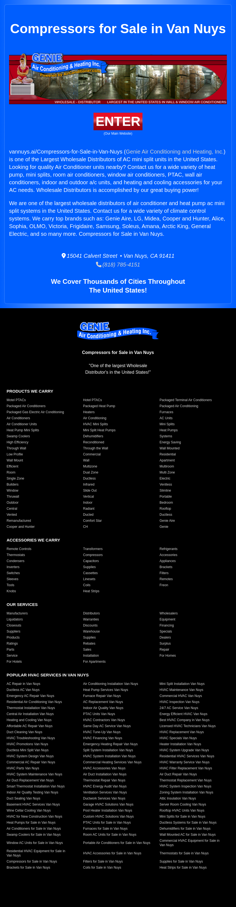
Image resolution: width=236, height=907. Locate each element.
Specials (166, 631)
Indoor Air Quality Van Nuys (103, 708)
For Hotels (14, 662)
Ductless (89, 478)
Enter (118, 121)
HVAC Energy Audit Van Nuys (105, 786)
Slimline (165, 490)
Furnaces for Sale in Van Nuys (105, 829)
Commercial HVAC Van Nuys (181, 696)
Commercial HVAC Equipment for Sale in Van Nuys (189, 843)
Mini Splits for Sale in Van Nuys (182, 816)
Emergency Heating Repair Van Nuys (110, 744)
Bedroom (166, 502)
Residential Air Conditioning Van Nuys (34, 702)
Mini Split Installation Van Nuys (182, 684)
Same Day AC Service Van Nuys (107, 726)
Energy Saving (170, 442)
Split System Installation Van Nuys (108, 750)
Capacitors (91, 561)
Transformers (93, 549)
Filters (164, 573)
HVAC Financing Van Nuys (102, 738)
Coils (86, 585)
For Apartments (94, 662)
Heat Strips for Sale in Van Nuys (183, 867)
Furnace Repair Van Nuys (102, 696)
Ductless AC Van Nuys (23, 690)
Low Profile (15, 454)
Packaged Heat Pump (99, 406)
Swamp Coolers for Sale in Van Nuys (34, 835)
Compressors (93, 555)
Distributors (91, 613)
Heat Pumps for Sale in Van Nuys (31, 822)
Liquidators (15, 619)
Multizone (90, 466)
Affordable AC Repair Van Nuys (30, 726)
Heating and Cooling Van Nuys (29, 720)
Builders (12, 484)
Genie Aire (167, 521)
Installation (91, 655)
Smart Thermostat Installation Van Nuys (36, 786)
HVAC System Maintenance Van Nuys (34, 774)
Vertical (88, 496)
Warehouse (91, 631)
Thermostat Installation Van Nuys (31, 708)
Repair (164, 649)
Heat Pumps (169, 430)
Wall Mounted (170, 448)
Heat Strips (91, 591)
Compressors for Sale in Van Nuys (32, 861)
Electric (165, 478)
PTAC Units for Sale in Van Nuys (107, 822)
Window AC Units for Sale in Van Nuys (35, 843)
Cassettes (90, 573)
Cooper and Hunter (21, 527)
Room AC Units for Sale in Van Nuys (109, 835)
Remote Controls (19, 549)
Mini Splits (167, 424)
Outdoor (12, 502)
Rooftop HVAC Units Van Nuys (182, 810)
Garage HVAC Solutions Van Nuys (108, 804)
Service (12, 655)
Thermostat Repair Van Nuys (104, 780)
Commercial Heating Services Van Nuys (112, 762)
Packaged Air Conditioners (26, 406)
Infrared (88, 484)
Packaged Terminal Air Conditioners (186, 400)
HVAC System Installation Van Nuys (109, 756)
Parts (10, 649)
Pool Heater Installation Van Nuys (107, 810)
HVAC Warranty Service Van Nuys (185, 762)
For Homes (168, 655)
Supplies (89, 567)
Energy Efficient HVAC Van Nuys (183, 714)
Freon (164, 585)
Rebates (89, 643)
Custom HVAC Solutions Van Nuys (108, 816)
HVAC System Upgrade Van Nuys (184, 750)
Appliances (168, 561)
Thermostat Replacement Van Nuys (186, 780)
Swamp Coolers (18, 436)
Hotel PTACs (92, 400)
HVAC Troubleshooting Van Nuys (31, 738)
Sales (87, 649)
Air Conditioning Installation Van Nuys (110, 684)
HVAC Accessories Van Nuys (104, 768)
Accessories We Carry (33, 540)
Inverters (13, 567)
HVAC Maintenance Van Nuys (181, 690)
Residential (168, 454)
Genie (164, 527)
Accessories (168, 555)
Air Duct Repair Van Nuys (178, 774)
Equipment (167, 619)
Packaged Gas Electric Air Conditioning (35, 412)
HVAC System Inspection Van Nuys (185, 786)
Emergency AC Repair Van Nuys (30, 696)
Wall (86, 460)
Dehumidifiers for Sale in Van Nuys (185, 829)
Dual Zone (90, 472)
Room (11, 472)
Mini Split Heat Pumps (99, 430)
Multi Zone (167, 472)
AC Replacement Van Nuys (103, 702)
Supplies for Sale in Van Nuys (181, 861)
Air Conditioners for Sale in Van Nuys (34, 829)
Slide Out (90, 490)
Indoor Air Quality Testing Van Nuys (32, 792)
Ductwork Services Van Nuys (104, 798)
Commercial (92, 454)
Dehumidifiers (93, 436)
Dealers (165, 637)
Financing (167, 625)
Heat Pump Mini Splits (23, 430)
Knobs (11, 591)
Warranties (91, 619)
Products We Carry (30, 391)
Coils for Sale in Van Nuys (102, 867)
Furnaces (166, 412)
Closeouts (14, 625)
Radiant (88, 509)
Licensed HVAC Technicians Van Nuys (188, 726)
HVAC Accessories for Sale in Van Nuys (112, 853)
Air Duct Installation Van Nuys (105, 774)
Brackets (166, 567)
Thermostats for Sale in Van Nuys (184, 853)
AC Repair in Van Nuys (23, 684)
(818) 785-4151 (118, 265)
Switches (13, 573)
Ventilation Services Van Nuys (105, 792)
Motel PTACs (16, 400)
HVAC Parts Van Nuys (23, 768)
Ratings (12, 643)
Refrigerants (168, 549)
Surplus (165, 643)
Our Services (22, 604)
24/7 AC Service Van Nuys (179, 708)
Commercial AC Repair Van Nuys (31, 762)
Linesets (89, 579)
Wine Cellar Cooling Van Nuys (29, 810)
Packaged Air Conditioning (179, 406)
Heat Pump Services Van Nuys (105, 690)
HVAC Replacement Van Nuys (182, 732)
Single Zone (15, 478)
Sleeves (12, 579)
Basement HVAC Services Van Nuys (33, 804)
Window (12, 490)
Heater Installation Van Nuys (180, 744)
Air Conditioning (94, 418)
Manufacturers (17, 613)
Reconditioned (93, 442)
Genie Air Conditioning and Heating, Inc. (175, 152)
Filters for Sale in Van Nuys (103, 861)
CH (85, 527)
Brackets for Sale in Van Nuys (28, 867)
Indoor (87, 502)
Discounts (90, 625)
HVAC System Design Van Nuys (30, 756)
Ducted (88, 515)
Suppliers (13, 631)
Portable (166, 496)
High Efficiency (17, 442)
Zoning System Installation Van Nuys (186, 792)
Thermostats (16, 555)
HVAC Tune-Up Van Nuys (101, 732)
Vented (12, 515)
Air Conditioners (18, 418)
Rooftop (165, 509)
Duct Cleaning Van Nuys (24, 732)
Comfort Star (92, 521)
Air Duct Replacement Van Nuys (30, 780)
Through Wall (16, 448)
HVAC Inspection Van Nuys (179, 702)
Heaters (89, 412)
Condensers (15, 561)
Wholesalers (169, 613)
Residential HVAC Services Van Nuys (187, 756)
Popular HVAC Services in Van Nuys (48, 675)
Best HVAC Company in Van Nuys (185, 720)
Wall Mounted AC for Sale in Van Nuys (188, 835)
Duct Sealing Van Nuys (23, 798)
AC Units (166, 418)
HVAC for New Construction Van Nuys (34, 816)
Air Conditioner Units (22, 424)
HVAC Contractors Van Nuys (104, 720)
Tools (10, 585)
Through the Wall (95, 448)
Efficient (12, 466)
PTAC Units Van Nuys (99, 714)
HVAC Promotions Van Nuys (27, 744)
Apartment (167, 460)
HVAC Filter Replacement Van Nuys (186, 768)
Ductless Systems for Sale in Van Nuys (188, 822)
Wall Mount (15, 460)
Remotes (166, 579)
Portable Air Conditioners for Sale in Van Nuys (116, 843)
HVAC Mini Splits (95, 424)
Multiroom (167, 466)
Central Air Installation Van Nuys (30, 714)
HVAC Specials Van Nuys (178, 738)
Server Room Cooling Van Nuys (183, 804)
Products (13, 637)
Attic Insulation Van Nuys (178, 798)
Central (12, 509)
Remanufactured (19, 521)
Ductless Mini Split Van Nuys (28, 750)
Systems (166, 436)
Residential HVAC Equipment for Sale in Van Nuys (36, 853)
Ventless (166, 484)
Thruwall (13, 496)
